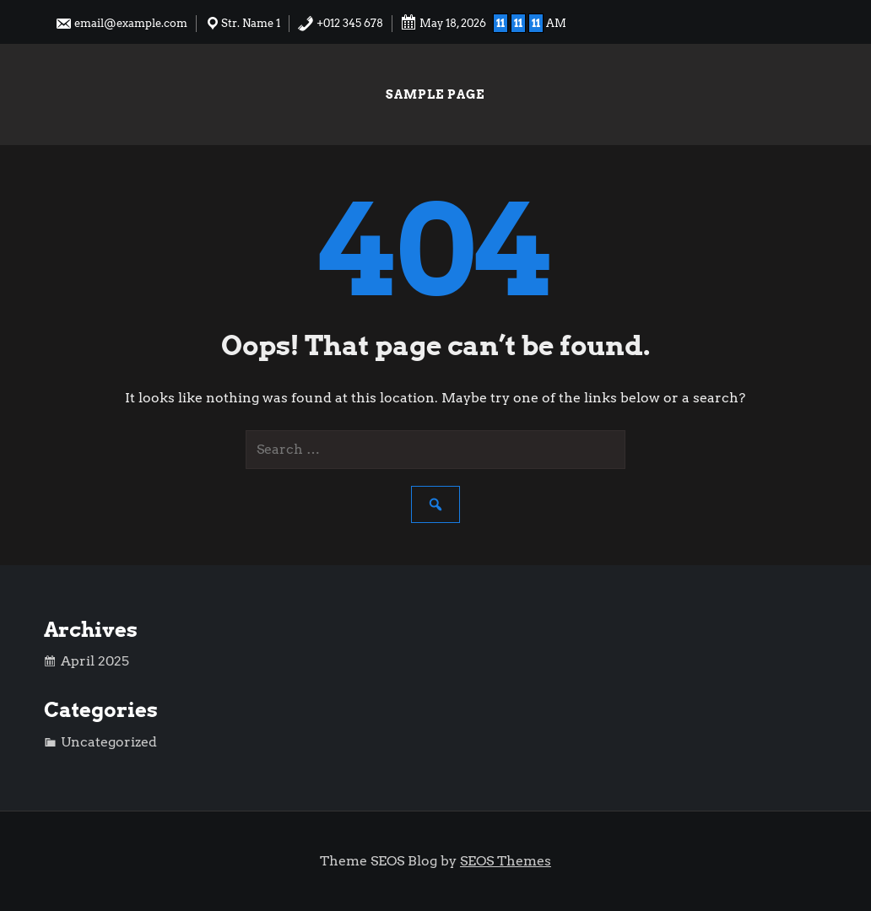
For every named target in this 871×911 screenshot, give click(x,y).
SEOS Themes (505, 861)
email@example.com (121, 23)
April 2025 (95, 661)
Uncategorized (109, 742)
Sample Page (435, 94)
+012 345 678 (340, 23)
